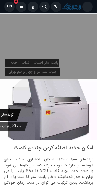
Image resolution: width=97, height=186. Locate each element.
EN (9, 6)
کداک (25, 62)
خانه (14, 62)
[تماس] (56, 7)
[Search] (44, 7)
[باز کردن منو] (87, 7)
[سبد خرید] (21, 7)
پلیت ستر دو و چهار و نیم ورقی (32, 71)
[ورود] (33, 7)
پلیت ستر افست (46, 62)
